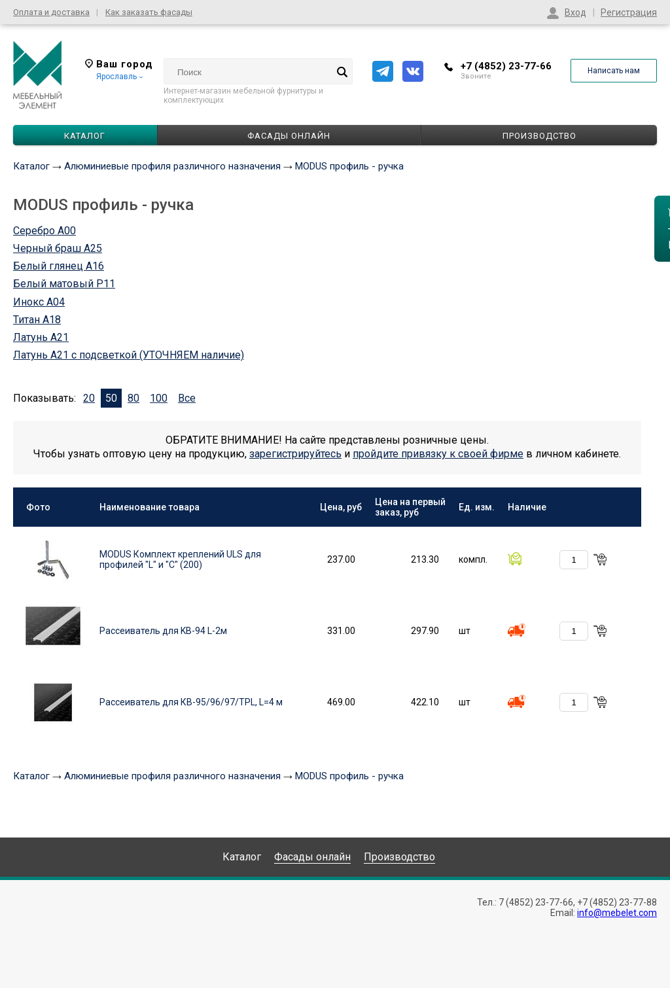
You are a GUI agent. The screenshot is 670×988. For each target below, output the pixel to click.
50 (111, 398)
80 (133, 398)
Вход (575, 12)
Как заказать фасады (148, 12)
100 (159, 398)
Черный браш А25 (57, 248)
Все (187, 398)
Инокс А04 (39, 302)
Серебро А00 (44, 230)
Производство (539, 136)
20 (89, 398)
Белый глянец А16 (58, 266)
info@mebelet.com (617, 913)
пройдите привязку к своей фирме (438, 454)
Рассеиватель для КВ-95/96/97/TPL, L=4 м (191, 702)
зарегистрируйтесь (295, 454)
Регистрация (629, 12)
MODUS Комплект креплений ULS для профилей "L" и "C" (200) (180, 559)
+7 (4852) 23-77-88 (617, 902)
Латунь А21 (41, 337)
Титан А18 (37, 319)
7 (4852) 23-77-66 (536, 902)
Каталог (31, 166)
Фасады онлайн (288, 136)
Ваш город (119, 64)
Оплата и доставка (51, 12)
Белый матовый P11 (64, 283)
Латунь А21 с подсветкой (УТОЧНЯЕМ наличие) (128, 355)
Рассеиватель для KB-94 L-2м (163, 631)
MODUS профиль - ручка (349, 166)
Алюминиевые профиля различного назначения (172, 166)
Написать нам (614, 70)
